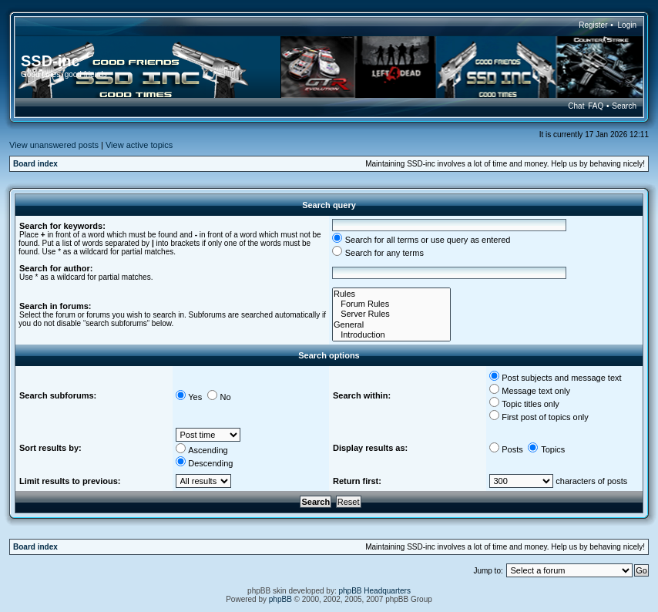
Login (627, 25)
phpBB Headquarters (375, 591)
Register (593, 25)
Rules (391, 294)
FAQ (595, 106)
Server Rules (391, 314)
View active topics (139, 145)
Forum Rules (391, 304)
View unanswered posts (54, 145)
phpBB (280, 599)
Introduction (391, 335)
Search (624, 106)
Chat (576, 106)
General (391, 325)
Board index (35, 164)
